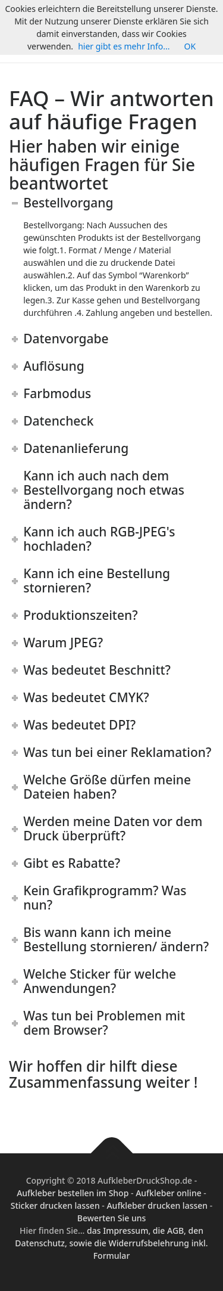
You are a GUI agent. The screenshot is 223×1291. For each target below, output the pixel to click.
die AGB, (171, 1230)
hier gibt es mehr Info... (123, 46)
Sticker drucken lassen (55, 1205)
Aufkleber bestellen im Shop (72, 1193)
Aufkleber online (169, 1193)
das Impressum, (120, 1230)
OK (190, 46)
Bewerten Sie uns (111, 1218)
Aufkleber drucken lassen (157, 1205)
